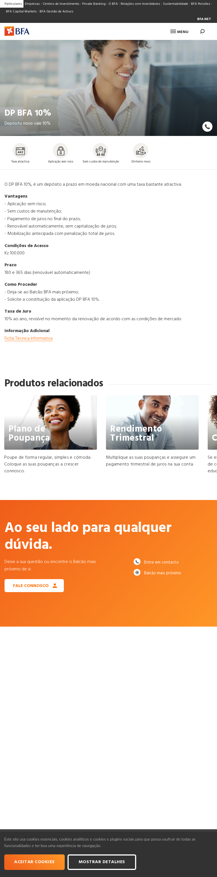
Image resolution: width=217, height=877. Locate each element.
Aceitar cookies (34, 862)
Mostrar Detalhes (102, 862)
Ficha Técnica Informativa (29, 338)
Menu (179, 32)
